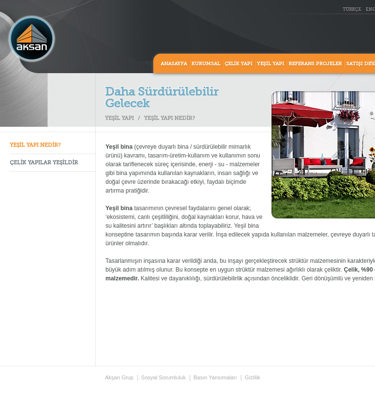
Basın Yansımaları (215, 377)
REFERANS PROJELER (315, 63)
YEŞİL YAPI (270, 63)
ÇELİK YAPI (238, 63)
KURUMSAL (205, 63)
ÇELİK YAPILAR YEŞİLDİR (44, 163)
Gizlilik (252, 377)
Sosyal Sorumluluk (163, 377)
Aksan (31, 39)
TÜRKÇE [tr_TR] (352, 9)
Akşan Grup (119, 377)
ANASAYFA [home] (174, 63)
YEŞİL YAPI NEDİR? (35, 145)
